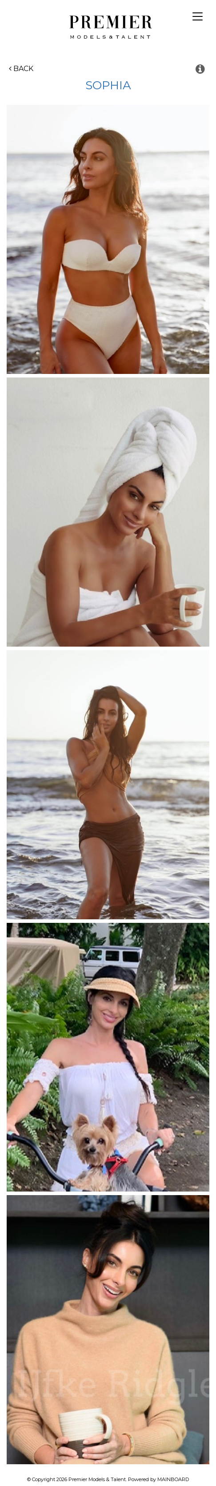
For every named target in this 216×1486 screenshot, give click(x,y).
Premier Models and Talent (108, 25)
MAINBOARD (173, 1479)
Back (21, 68)
